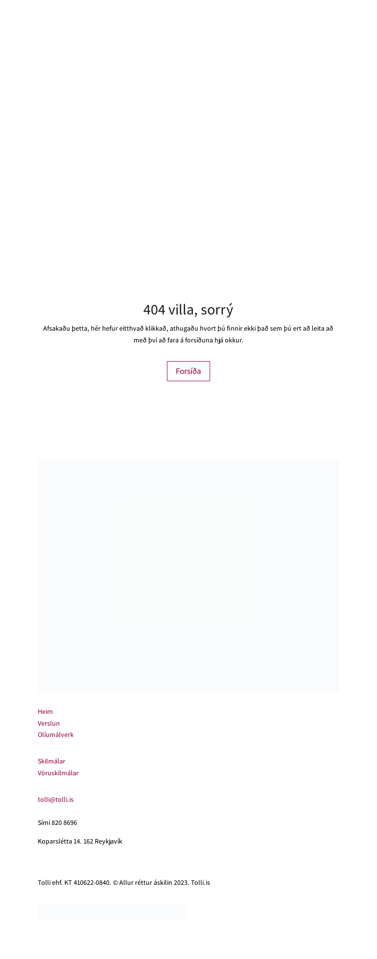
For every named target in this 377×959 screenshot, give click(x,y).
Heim (45, 711)
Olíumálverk (56, 734)
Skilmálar (51, 761)
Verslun (49, 723)
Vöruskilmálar (58, 772)
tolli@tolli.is (56, 799)
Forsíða (188, 371)
